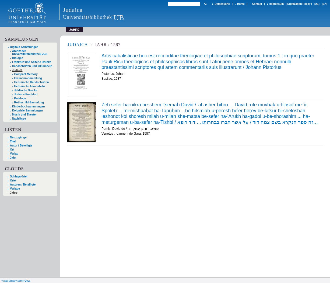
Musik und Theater (24, 114)
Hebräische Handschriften (31, 82)
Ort (12, 149)
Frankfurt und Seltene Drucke (31, 62)
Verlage (15, 188)
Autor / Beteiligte (21, 145)
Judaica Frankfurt (26, 94)
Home (241, 3)
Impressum (276, 3)
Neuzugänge (18, 137)
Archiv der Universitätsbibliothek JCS (30, 52)
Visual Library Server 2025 (15, 280)
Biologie (17, 58)
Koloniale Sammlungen (27, 110)
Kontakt (257, 3)
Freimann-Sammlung (28, 78)
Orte (13, 180)
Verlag (14, 153)
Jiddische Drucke (25, 90)
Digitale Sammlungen (24, 47)
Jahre (13, 192)
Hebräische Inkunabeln (29, 86)
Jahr (13, 157)
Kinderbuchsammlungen (28, 106)
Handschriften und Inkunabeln (32, 66)
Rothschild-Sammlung (29, 102)
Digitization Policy (298, 3)
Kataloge (20, 98)
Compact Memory (26, 74)
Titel (13, 141)
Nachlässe (19, 118)
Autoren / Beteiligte (23, 184)
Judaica (17, 70)
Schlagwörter (19, 176)
